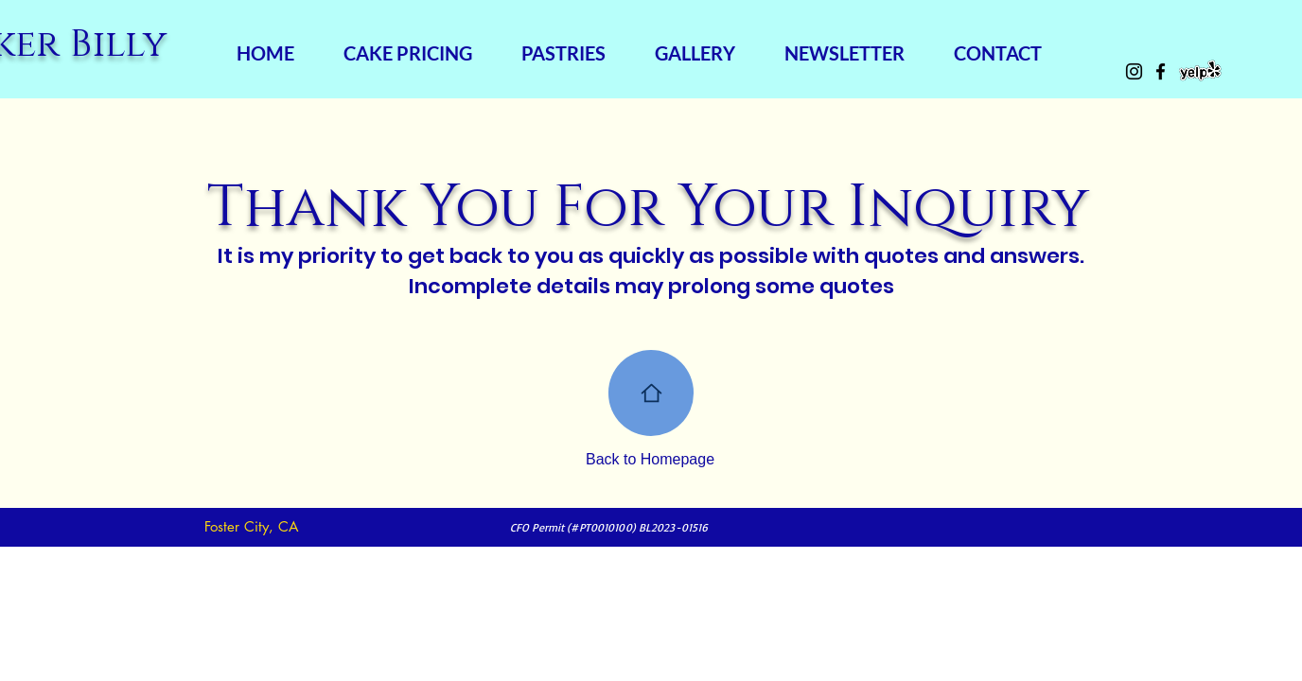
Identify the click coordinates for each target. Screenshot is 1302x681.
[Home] (651, 393)
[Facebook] (1160, 71)
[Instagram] (1134, 71)
